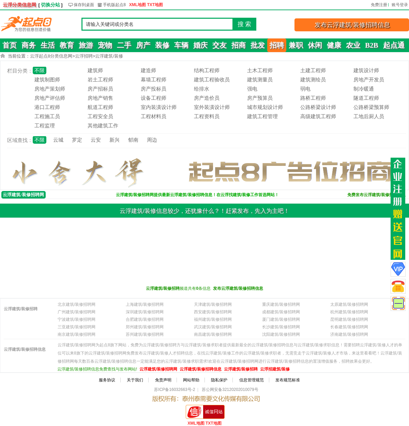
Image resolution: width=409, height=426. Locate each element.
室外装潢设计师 (212, 107)
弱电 (305, 89)
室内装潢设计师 (159, 107)
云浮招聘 (84, 56)
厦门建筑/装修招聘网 (281, 319)
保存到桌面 (84, 4)
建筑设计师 (366, 70)
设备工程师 (153, 98)
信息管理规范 (251, 380)
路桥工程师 (313, 98)
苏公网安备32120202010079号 (230, 389)
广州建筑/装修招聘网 (76, 312)
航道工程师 (100, 107)
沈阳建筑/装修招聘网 (281, 334)
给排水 (201, 89)
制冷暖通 (363, 89)
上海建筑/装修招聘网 (145, 304)
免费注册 (379, 4)
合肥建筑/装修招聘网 (145, 319)
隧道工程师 (366, 98)
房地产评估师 (49, 98)
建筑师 (95, 70)
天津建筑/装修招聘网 (213, 304)
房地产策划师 (49, 89)
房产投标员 (153, 89)
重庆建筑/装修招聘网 (281, 304)
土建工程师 (313, 70)
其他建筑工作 (103, 125)
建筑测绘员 (313, 79)
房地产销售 (100, 98)
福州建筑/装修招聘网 (213, 319)
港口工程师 (47, 107)
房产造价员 (206, 98)
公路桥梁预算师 (371, 107)
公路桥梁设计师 (318, 107)
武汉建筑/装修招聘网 (213, 327)
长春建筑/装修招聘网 (349, 327)
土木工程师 (260, 70)
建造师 (148, 70)
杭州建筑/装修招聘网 (349, 312)
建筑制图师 (47, 79)
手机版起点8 (114, 4)
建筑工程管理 (262, 116)
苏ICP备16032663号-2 (174, 389)
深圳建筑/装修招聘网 (145, 312)
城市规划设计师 (265, 107)
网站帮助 (191, 380)
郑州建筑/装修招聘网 (145, 327)
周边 (152, 140)
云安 (96, 140)
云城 (58, 140)
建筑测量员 (260, 79)
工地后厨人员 (368, 116)
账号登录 (400, 4)
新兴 (114, 140)
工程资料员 (206, 116)
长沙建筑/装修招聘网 (281, 327)
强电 (252, 89)
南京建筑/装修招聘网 (76, 334)
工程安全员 (100, 116)
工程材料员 (153, 116)
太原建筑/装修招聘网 (349, 304)
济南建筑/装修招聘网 (349, 334)
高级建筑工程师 (318, 116)
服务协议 (107, 380)
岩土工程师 (100, 79)
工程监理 (44, 125)
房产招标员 (100, 89)
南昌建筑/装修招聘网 (213, 334)
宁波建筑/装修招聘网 (76, 319)
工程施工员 (47, 116)
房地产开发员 (368, 79)
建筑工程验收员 (212, 79)
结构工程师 (206, 70)
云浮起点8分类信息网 (51, 56)
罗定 (77, 140)
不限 (39, 70)
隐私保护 (219, 380)
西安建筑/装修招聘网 (213, 312)
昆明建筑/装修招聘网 (349, 319)
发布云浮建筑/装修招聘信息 (352, 24)
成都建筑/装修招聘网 (281, 312)
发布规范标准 (287, 380)
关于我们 (135, 380)
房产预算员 (260, 98)
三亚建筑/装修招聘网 (76, 327)
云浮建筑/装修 (109, 56)
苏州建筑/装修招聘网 (145, 334)
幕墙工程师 (153, 79)
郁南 (133, 140)
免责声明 (163, 380)
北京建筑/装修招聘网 (76, 304)
